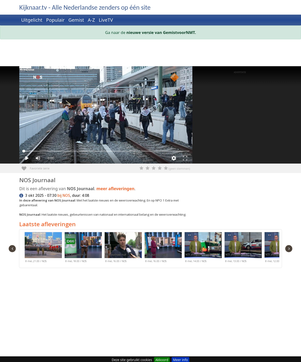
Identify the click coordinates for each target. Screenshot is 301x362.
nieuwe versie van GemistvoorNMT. (161, 32)
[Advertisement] (150, 53)
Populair (55, 20)
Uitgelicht (31, 20)
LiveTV (106, 20)
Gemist (76, 20)
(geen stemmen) (179, 169)
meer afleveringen (115, 188)
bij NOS (63, 195)
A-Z (91, 20)
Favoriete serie (26, 167)
